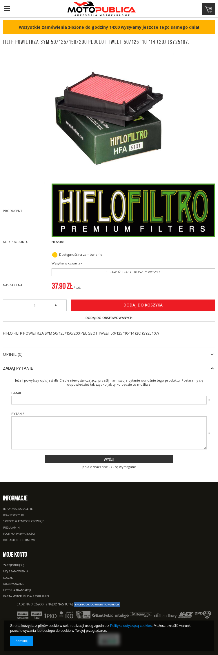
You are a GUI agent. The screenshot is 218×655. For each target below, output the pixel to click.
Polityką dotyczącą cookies (131, 626)
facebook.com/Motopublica (97, 604)
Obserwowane (13, 584)
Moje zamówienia (15, 571)
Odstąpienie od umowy (19, 540)
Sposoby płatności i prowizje (23, 521)
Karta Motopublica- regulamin (26, 596)
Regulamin (11, 527)
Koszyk (8, 578)
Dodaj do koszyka (143, 305)
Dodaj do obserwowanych (109, 317)
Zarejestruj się (13, 565)
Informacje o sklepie (17, 509)
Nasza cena (12, 285)
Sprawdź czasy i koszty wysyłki (133, 272)
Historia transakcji (17, 590)
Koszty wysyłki (13, 515)
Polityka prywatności (19, 534)
